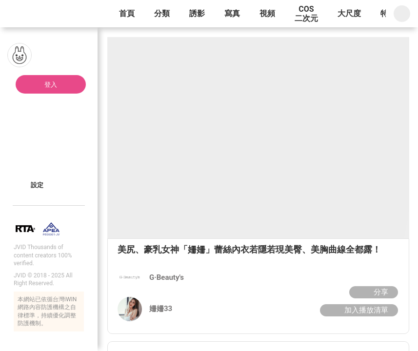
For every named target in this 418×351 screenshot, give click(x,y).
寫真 (232, 13)
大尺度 (349, 13)
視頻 (267, 13)
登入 (50, 84)
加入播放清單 (357, 310)
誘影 (197, 13)
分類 (162, 13)
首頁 (127, 13)
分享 (372, 292)
